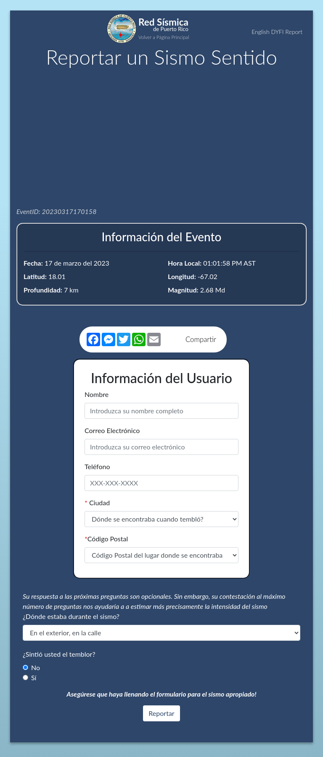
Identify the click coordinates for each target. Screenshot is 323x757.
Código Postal (106, 539)
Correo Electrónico (112, 430)
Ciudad (97, 502)
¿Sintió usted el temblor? (59, 654)
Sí (33, 677)
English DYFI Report (277, 31)
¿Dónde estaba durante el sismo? (71, 616)
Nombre (97, 394)
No (35, 667)
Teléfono (97, 466)
